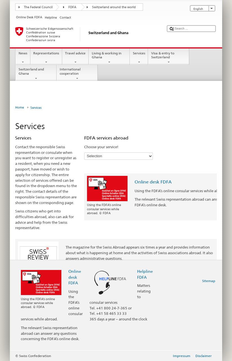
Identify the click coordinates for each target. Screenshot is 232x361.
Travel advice (75, 58)
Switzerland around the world (114, 7)
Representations (46, 58)
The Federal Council (38, 7)
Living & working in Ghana (109, 58)
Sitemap (208, 281)
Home (19, 107)
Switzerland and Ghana (36, 74)
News (23, 58)
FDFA (72, 7)
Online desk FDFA (153, 182)
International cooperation (77, 74)
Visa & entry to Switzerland (168, 58)
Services (139, 58)
